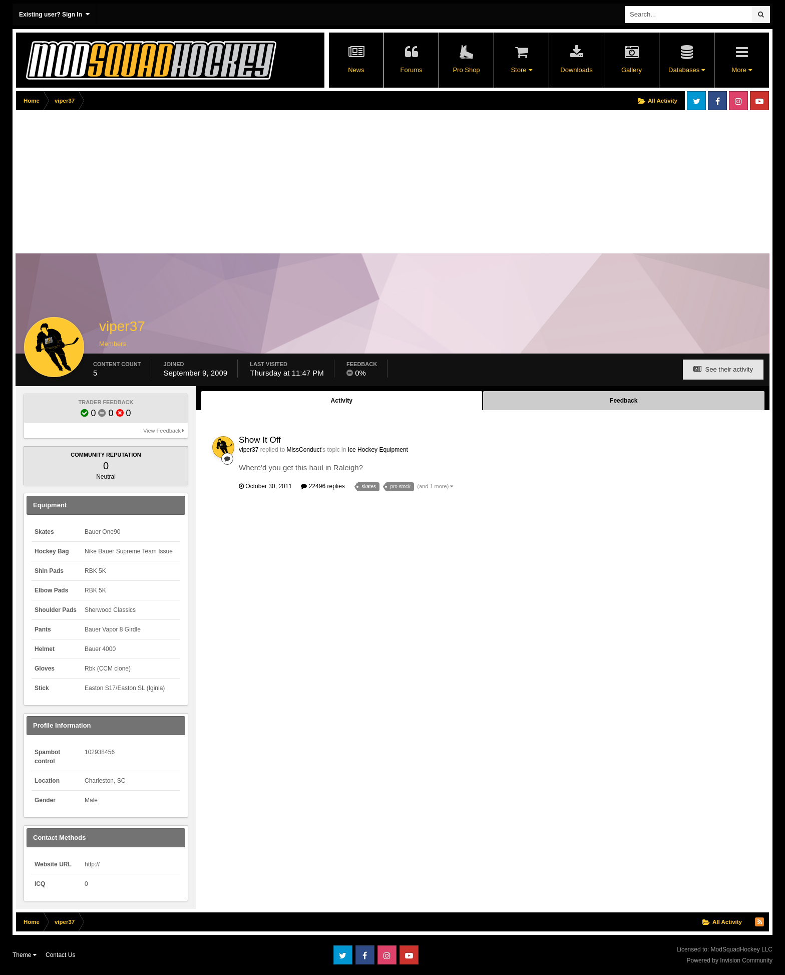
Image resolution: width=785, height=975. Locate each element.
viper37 (248, 449)
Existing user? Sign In (54, 14)
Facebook (717, 100)
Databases (686, 70)
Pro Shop (466, 70)
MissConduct (303, 449)
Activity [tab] (341, 400)
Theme (25, 954)
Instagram (738, 100)
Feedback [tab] (623, 400)
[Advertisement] (198, 184)
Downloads (576, 70)
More (741, 70)
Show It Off (260, 440)
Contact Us (60, 954)
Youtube (759, 100)
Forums (411, 70)
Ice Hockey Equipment (378, 449)
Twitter (696, 100)
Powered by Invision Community (729, 960)
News (356, 70)
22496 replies (322, 486)
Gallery (631, 70)
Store (521, 70)
